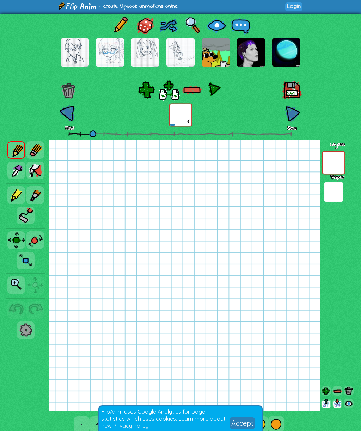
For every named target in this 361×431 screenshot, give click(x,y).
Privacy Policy (131, 425)
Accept (242, 423)
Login (294, 6)
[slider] (92, 133)
